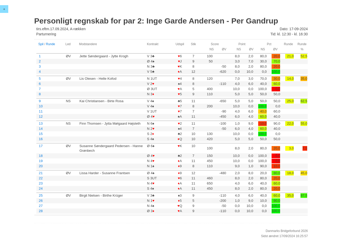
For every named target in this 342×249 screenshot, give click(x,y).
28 (41, 211)
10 (41, 106)
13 (41, 123)
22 (41, 178)
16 (41, 139)
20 (41, 166)
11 (41, 111)
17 (41, 146)
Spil (41, 44)
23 (41, 183)
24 (41, 188)
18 (41, 156)
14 (41, 129)
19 (41, 161)
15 (41, 134)
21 (41, 173)
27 (41, 206)
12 (41, 116)
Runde (50, 44)
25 (41, 195)
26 (41, 201)
